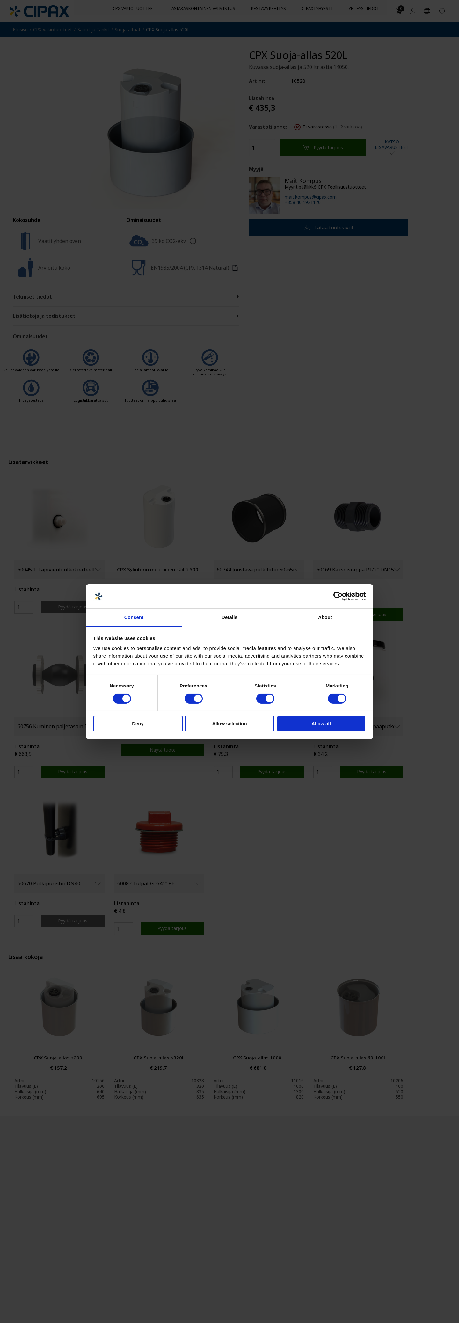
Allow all (321, 723)
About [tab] (325, 617)
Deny (138, 723)
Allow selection (229, 723)
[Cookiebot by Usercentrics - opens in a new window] (338, 596)
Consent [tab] (134, 617)
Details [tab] (229, 617)
